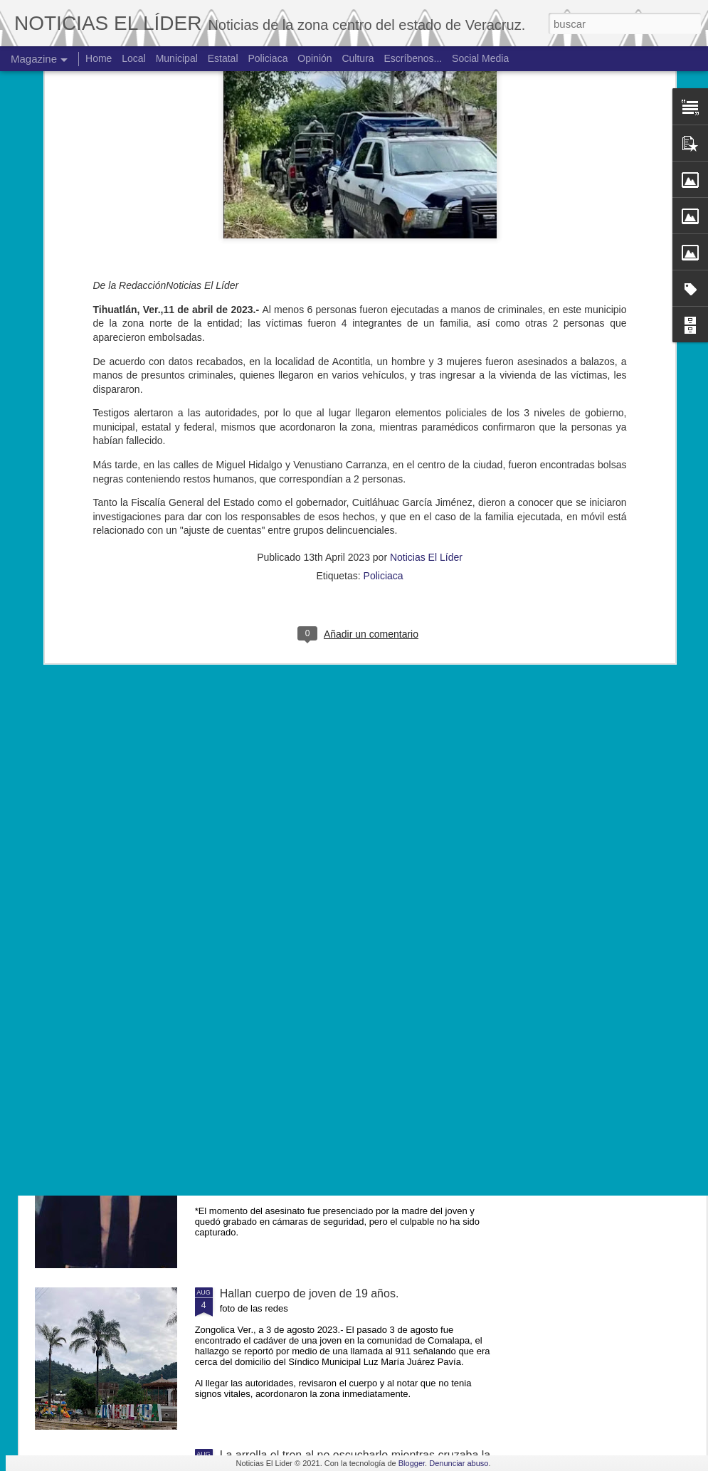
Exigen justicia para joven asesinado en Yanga (337, 1132)
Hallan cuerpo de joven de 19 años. (309, 1293)
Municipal (177, 58)
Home (98, 58)
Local (133, 58)
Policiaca (383, 353)
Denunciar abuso (458, 1463)
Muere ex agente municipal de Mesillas (318, 970)
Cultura (358, 58)
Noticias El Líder (426, 335)
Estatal (223, 58)
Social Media (480, 58)
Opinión (314, 58)
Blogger (411, 1463)
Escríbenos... (413, 58)
